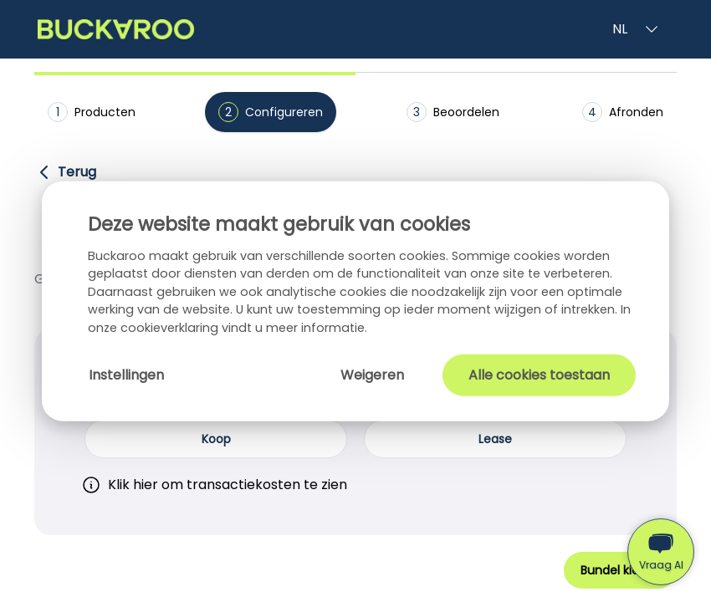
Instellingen (126, 374)
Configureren (270, 112)
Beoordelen (453, 112)
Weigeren (372, 374)
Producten (92, 112)
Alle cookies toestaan (539, 374)
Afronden (622, 112)
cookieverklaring (171, 327)
